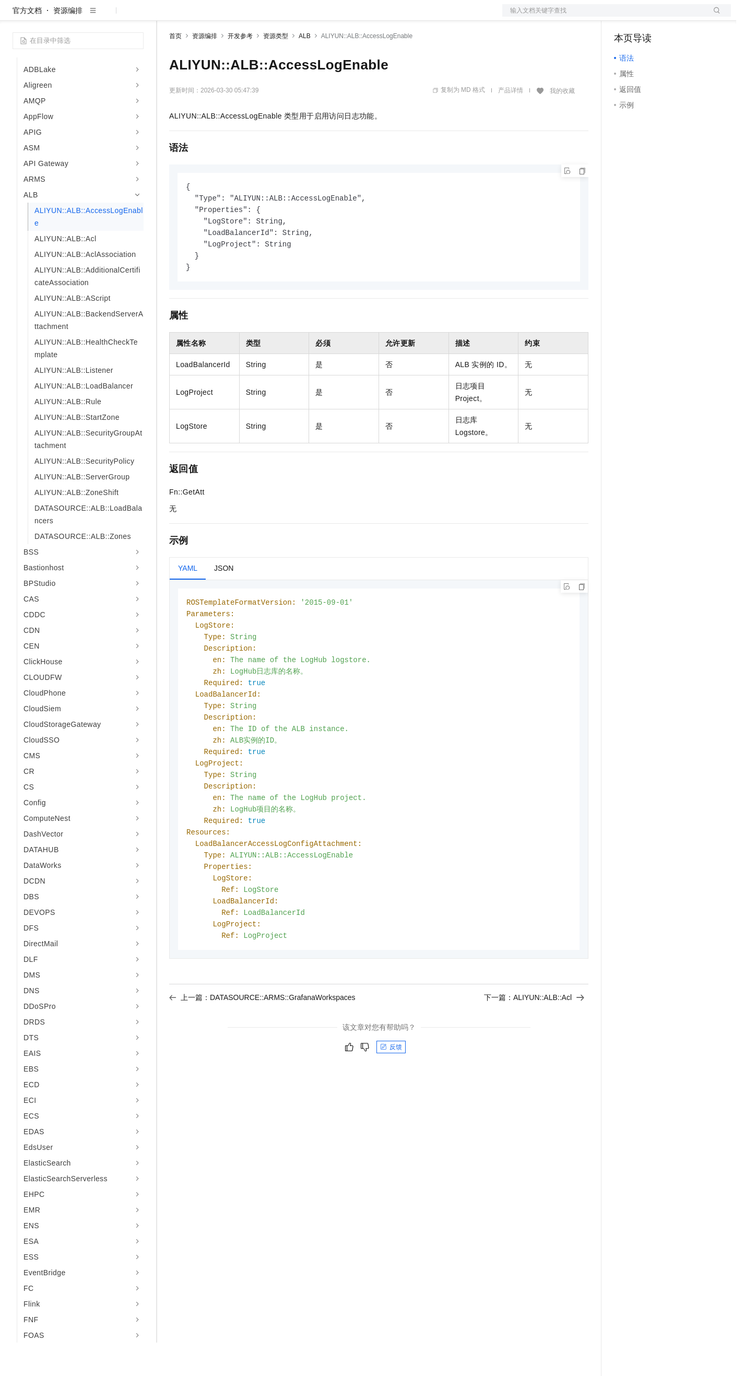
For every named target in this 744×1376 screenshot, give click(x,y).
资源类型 (275, 69)
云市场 (254, 17)
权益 (200, 17)
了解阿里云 (344, 17)
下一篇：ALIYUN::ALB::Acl (534, 1050)
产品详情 (510, 123)
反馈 (391, 1100)
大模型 (107, 17)
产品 (135, 17)
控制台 (650, 16)
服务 (308, 17)
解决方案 (168, 17)
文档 (603, 16)
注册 (675, 16)
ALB (305, 69)
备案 (625, 16)
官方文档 (27, 44)
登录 (713, 16)
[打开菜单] (16, 16)
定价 (225, 17)
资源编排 (67, 44)
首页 (175, 69)
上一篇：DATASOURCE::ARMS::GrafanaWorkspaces (262, 1050)
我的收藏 (562, 124)
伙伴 (283, 17)
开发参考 (240, 69)
